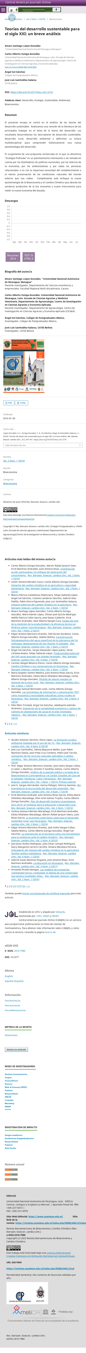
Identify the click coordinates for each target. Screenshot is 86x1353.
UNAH (46, 915)
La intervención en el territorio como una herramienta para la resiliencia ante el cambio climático (45, 835)
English (9, 976)
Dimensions (11, 1035)
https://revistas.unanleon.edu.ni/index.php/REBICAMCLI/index (50, 1223)
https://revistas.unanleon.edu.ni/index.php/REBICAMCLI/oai (40, 1268)
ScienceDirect (11, 1080)
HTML (23, 402)
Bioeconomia (10, 483)
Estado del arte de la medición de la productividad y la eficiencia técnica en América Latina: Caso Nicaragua (44, 624)
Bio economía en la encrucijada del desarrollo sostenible (46, 787)
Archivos (18, 19)
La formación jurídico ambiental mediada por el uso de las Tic (44, 741)
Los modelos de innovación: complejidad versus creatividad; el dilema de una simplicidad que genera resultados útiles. (44, 873)
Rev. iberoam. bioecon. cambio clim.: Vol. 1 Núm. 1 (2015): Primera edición (43, 780)
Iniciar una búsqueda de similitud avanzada (46, 893)
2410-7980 (19, 950)
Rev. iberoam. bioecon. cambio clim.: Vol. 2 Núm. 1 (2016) (44, 606)
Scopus (8, 1077)
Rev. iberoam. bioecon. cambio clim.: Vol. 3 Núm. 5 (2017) (45, 865)
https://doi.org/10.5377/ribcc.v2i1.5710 (31, 92)
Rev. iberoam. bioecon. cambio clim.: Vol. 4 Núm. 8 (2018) (46, 744)
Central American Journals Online (28, 2)
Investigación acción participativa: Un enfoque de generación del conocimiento (43, 572)
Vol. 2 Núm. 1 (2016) (35, 19)
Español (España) (14, 981)
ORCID (8, 1097)
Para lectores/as (12, 1000)
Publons (9, 1090)
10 (23, 886)
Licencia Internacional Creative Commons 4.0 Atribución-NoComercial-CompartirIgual (40, 1254)
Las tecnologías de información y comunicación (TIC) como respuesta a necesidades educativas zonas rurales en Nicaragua (45, 695)
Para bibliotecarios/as (15, 1010)
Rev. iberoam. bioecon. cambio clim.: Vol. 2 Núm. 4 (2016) (42, 839)
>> (15, 723)
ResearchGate (11, 1093)
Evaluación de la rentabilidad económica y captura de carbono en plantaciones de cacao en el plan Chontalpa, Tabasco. (46, 711)
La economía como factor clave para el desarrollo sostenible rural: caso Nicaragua (45, 819)
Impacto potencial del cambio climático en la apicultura (41, 604)
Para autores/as (12, 1005)
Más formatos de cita (15, 445)
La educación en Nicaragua (48, 863)
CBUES (55, 915)
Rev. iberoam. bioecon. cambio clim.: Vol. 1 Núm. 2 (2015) (43, 645)
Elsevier (8, 1084)
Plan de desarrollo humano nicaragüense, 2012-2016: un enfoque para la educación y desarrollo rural (43, 803)
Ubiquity (60, 911)
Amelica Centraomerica (16, 1074)
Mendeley (9, 1103)
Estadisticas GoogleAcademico (19, 1138)
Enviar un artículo (16, 1049)
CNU (39, 915)
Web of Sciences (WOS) (16, 1087)
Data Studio (10, 1148)
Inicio (7, 19)
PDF (10, 402)
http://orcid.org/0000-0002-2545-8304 (20, 67)
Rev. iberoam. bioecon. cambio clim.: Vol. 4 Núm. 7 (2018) (44, 658)
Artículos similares (17, 733)
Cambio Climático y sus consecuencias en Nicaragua (39, 666)
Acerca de (50, 932)
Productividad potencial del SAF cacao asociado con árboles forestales (45, 655)
